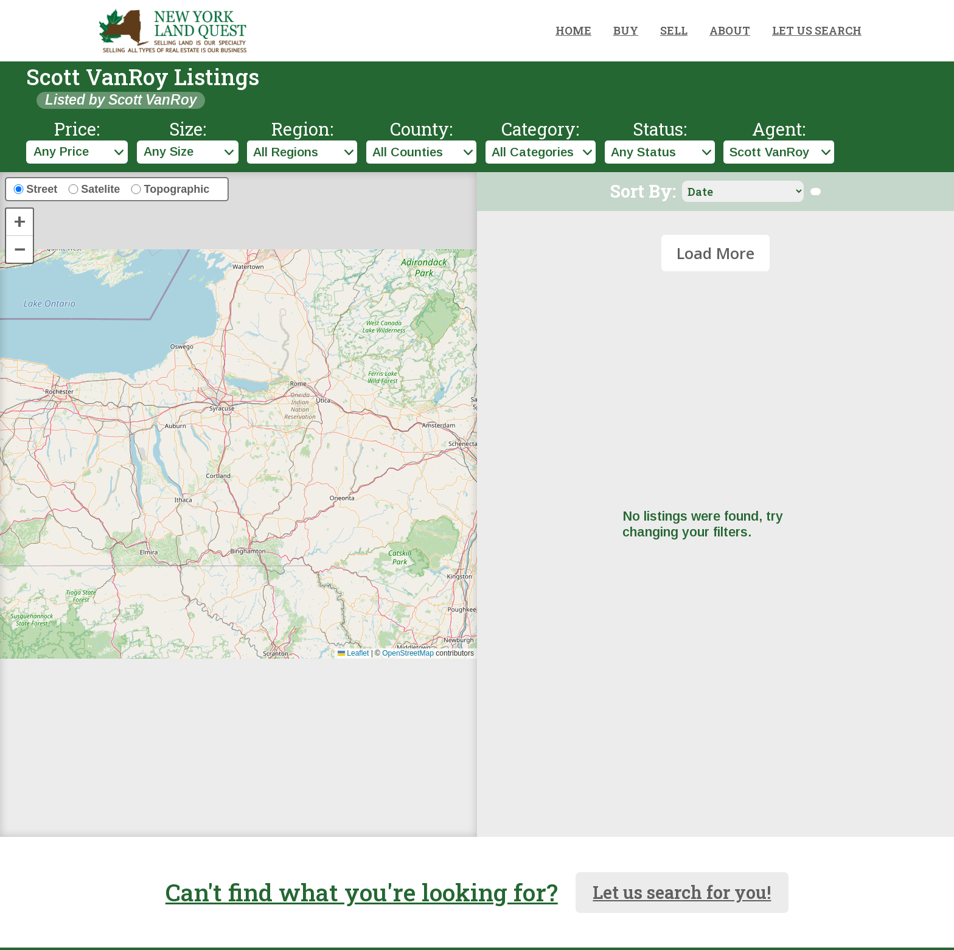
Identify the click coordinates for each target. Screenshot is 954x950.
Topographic (177, 189)
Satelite (100, 189)
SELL (674, 30)
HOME (573, 30)
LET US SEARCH (817, 30)
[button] (19, 222)
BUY (625, 30)
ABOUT (729, 30)
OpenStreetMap (408, 653)
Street (41, 189)
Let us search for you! (682, 892)
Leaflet (353, 653)
